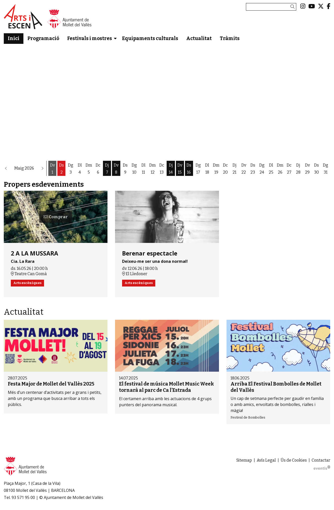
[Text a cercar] (271, 7)
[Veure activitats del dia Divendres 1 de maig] (52, 169)
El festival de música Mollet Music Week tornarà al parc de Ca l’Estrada (166, 387)
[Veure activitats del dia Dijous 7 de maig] (107, 169)
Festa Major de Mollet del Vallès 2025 (51, 384)
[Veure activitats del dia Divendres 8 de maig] (116, 169)
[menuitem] (302, 6)
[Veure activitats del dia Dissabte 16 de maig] (189, 169)
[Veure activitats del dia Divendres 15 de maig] (180, 169)
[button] (293, 6)
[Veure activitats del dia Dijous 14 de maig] (171, 169)
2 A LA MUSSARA (34, 253)
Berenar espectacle (149, 253)
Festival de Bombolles (248, 418)
